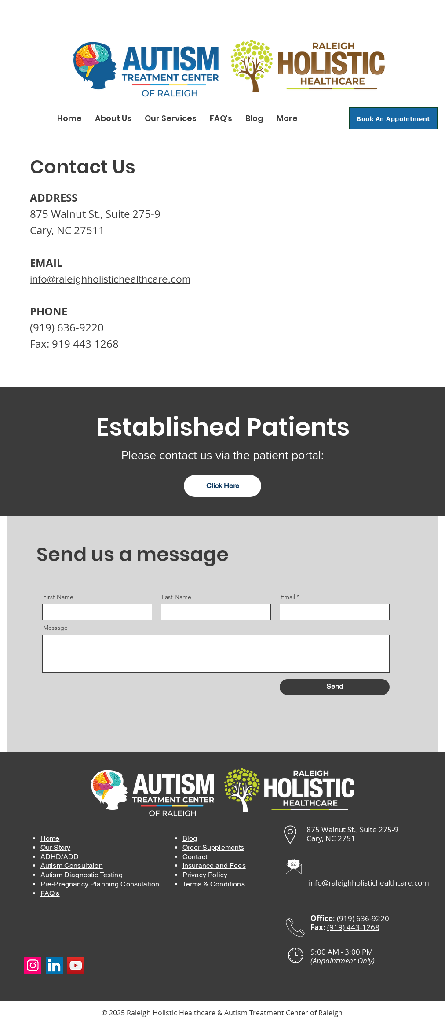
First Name (58, 597)
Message (55, 628)
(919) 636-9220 (67, 327)
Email (288, 597)
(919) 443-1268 (353, 927)
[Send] (335, 687)
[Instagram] (32, 965)
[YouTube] (75, 965)
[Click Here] (222, 486)
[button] (113, 118)
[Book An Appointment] (393, 118)
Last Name (176, 597)
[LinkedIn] (54, 965)
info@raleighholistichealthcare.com (110, 279)
